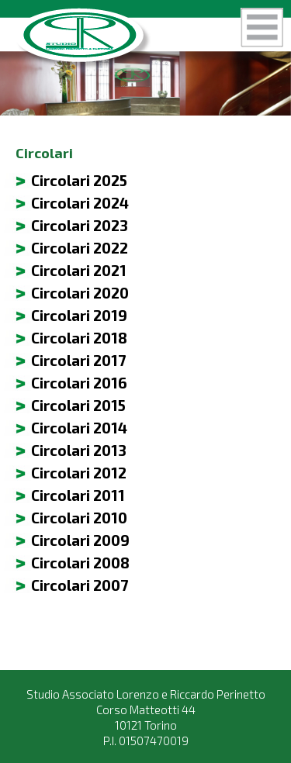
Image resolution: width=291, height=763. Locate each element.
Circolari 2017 (78, 360)
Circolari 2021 (78, 270)
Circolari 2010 (79, 518)
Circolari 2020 (80, 293)
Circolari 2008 (80, 562)
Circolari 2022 (79, 248)
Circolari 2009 (80, 540)
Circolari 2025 (79, 180)
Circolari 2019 (79, 315)
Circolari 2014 (79, 428)
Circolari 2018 (79, 338)
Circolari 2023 (79, 225)
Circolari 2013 (78, 450)
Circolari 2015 (78, 405)
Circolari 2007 (79, 585)
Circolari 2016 (79, 383)
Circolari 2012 (78, 473)
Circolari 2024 (80, 203)
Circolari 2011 (78, 495)
